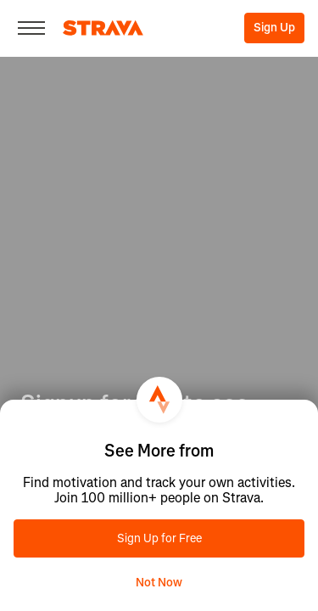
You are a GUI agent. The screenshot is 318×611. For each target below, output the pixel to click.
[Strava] (103, 28)
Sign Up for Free (159, 538)
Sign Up (274, 28)
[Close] (31, 28)
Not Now (159, 583)
